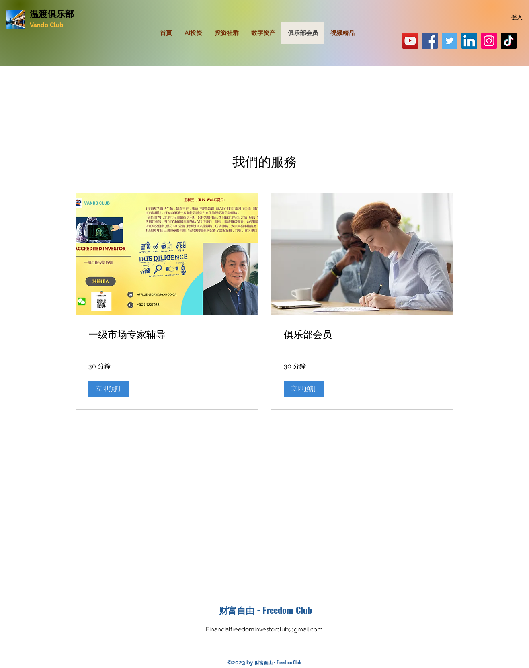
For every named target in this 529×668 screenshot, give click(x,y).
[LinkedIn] (469, 41)
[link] (166, 333)
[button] (108, 389)
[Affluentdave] (509, 41)
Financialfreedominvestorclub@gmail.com (264, 629)
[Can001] (489, 41)
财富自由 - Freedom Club (265, 609)
